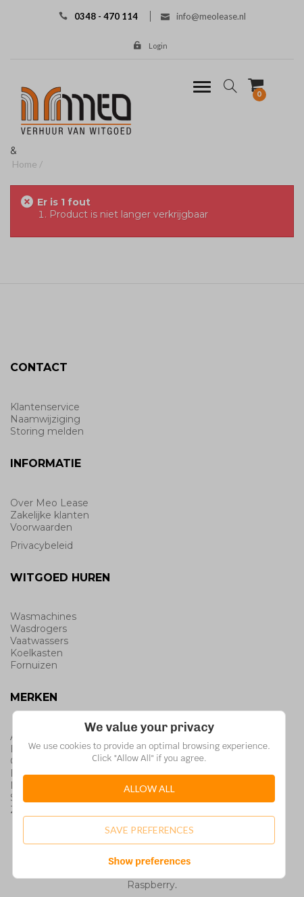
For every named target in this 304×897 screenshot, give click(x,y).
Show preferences (149, 861)
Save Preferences (149, 829)
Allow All (149, 788)
